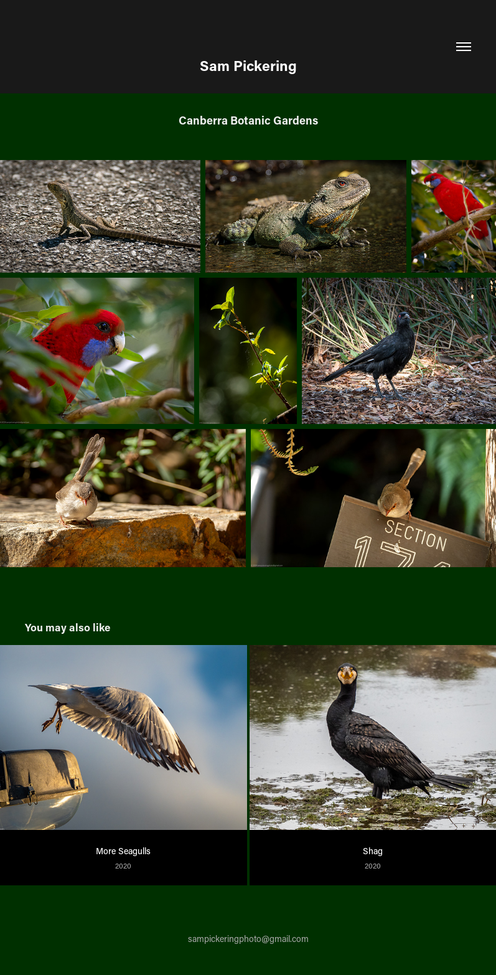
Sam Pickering (248, 65)
